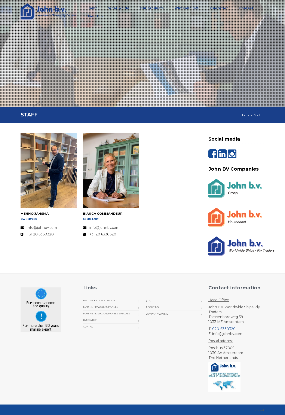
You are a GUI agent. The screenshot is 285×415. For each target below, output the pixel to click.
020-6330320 (224, 329)
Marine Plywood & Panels (100, 306)
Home (93, 8)
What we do (118, 8)
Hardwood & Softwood (99, 300)
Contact (246, 8)
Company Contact (158, 313)
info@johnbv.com (42, 228)
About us (96, 16)
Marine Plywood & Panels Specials (106, 313)
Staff (149, 300)
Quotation (219, 8)
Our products (152, 8)
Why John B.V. (187, 8)
